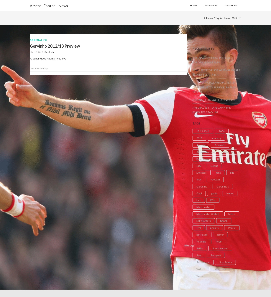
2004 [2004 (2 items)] (222, 131)
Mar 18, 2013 (36, 52)
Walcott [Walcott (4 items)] (201, 269)
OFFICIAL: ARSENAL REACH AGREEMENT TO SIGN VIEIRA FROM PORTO (215, 87)
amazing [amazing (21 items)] (216, 138)
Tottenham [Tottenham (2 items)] (203, 262)
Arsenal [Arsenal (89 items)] (200, 145)
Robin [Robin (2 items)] (219, 241)
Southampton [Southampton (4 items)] (220, 248)
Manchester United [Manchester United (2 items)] (207, 213)
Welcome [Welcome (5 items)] (220, 269)
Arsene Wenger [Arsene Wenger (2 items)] (205, 152)
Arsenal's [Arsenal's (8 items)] (220, 145)
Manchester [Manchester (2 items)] (203, 207)
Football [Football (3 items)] (215, 179)
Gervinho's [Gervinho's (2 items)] (222, 186)
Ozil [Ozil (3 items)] (198, 227)
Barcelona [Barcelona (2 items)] (202, 158)
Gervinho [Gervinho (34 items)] (201, 186)
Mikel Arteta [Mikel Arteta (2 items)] (203, 220)
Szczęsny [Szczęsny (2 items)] (216, 255)
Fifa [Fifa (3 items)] (232, 172)
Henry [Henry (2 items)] (230, 193)
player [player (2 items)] (220, 234)
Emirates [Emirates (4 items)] (201, 172)
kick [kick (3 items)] (198, 200)
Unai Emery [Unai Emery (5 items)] (225, 262)
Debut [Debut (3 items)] (214, 165)
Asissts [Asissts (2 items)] (228, 152)
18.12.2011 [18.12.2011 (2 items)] (202, 131)
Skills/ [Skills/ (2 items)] (199, 248)
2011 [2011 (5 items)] (199, 138)
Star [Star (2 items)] (198, 255)
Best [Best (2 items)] (220, 158)
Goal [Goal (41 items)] (199, 193)
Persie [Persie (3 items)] (232, 227)
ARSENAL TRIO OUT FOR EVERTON (214, 99)
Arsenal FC (38, 40)
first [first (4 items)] (198, 179)
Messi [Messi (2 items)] (231, 213)
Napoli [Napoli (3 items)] (223, 220)
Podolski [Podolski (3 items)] (201, 241)
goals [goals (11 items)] (214, 193)
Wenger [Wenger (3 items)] (201, 276)
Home (209, 18)
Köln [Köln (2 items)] (213, 200)
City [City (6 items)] (198, 165)
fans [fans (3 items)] (218, 172)
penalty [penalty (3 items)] (214, 227)
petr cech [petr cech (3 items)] (202, 234)
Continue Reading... (39, 68)
